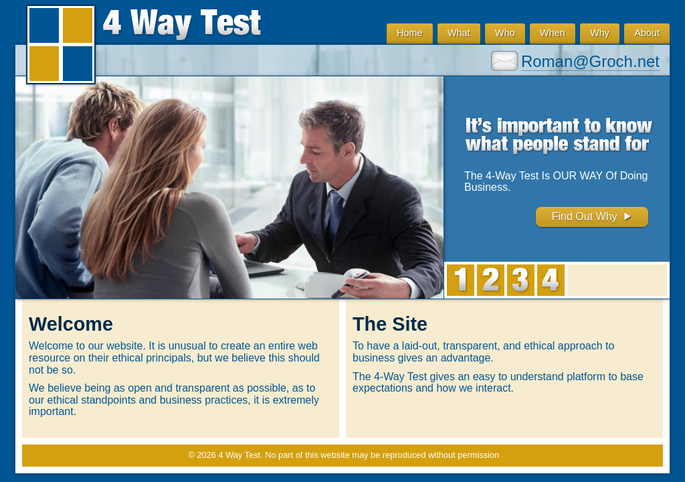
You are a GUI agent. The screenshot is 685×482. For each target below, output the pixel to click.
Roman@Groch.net (590, 61)
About (647, 32)
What (459, 32)
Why (599, 32)
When (552, 32)
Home (409, 32)
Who (505, 32)
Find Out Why (592, 216)
